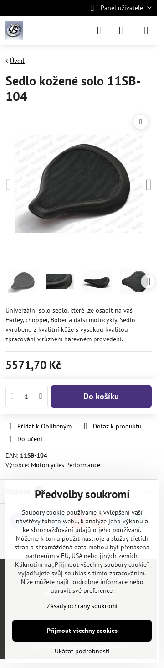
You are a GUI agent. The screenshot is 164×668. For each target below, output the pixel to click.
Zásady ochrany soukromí (82, 606)
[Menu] (146, 30)
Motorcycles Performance (65, 465)
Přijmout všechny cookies (82, 630)
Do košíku (101, 396)
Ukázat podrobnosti (82, 651)
